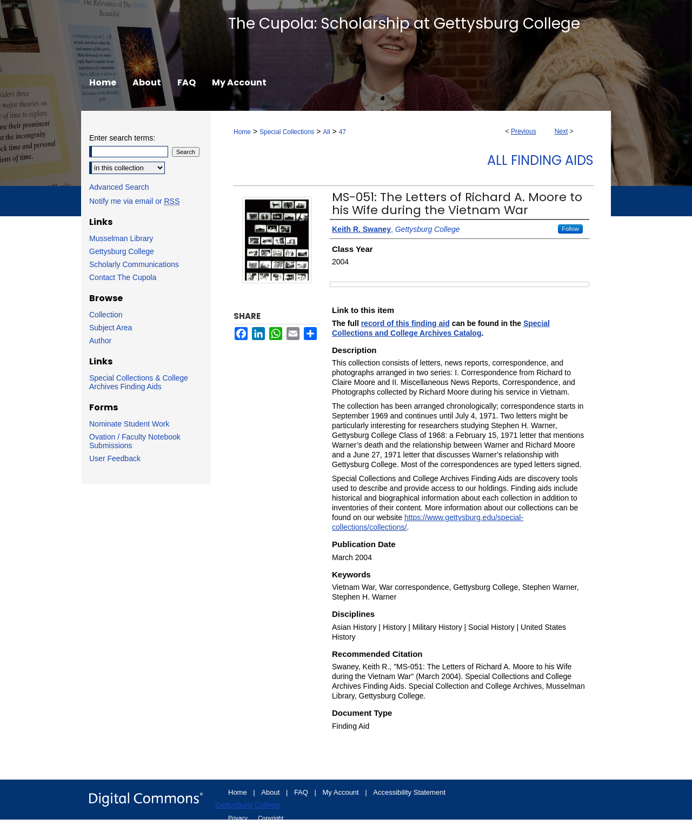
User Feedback (115, 458)
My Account (342, 792)
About (271, 792)
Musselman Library (121, 238)
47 (342, 132)
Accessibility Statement (409, 792)
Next (561, 131)
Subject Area (110, 327)
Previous (523, 131)
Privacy (238, 818)
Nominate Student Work (129, 424)
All (326, 132)
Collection (105, 314)
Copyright (270, 818)
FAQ (302, 792)
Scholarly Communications (134, 264)
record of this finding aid (405, 323)
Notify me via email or (134, 201)
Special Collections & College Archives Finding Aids (138, 382)
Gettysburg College (121, 251)
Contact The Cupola (122, 277)
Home (242, 132)
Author (100, 340)
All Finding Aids (540, 160)
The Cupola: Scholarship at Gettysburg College (404, 23)
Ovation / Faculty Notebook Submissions (135, 441)
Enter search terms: (122, 138)
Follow (570, 228)
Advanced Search (119, 187)
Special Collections (287, 132)
